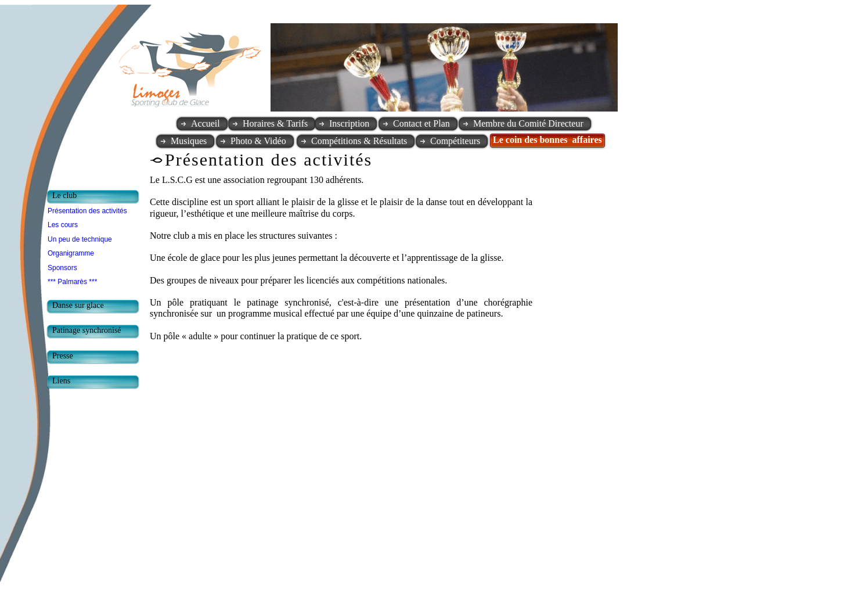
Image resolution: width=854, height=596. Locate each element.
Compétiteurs (455, 141)
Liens (61, 380)
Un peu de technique (80, 239)
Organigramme (71, 253)
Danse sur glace (78, 305)
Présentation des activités (87, 211)
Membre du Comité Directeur (528, 123)
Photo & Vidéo (258, 141)
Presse (62, 355)
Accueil (205, 123)
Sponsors (62, 268)
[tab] (95, 197)
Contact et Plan (421, 123)
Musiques (189, 141)
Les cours (63, 225)
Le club (64, 195)
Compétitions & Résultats (359, 141)
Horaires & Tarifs (275, 123)
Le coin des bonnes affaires (547, 140)
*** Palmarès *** (72, 282)
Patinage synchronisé (86, 330)
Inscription (349, 123)
